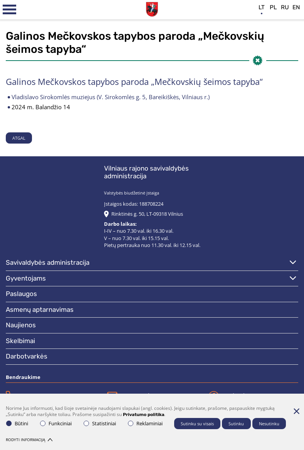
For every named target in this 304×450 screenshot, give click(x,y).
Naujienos (21, 325)
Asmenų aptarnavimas (40, 309)
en (296, 7)
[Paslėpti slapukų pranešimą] (296, 411)
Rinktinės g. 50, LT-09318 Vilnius (147, 213)
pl (273, 7)
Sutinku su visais (197, 423)
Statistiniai (100, 423)
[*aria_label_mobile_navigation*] (9, 9)
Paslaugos (21, 294)
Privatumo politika (143, 414)
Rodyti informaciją (29, 439)
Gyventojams (26, 278)
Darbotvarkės (26, 356)
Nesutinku (269, 423)
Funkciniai (56, 423)
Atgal (18, 138)
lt (262, 7)
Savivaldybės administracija (47, 262)
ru (285, 7)
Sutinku (236, 423)
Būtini (17, 423)
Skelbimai (20, 341)
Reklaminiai (145, 423)
